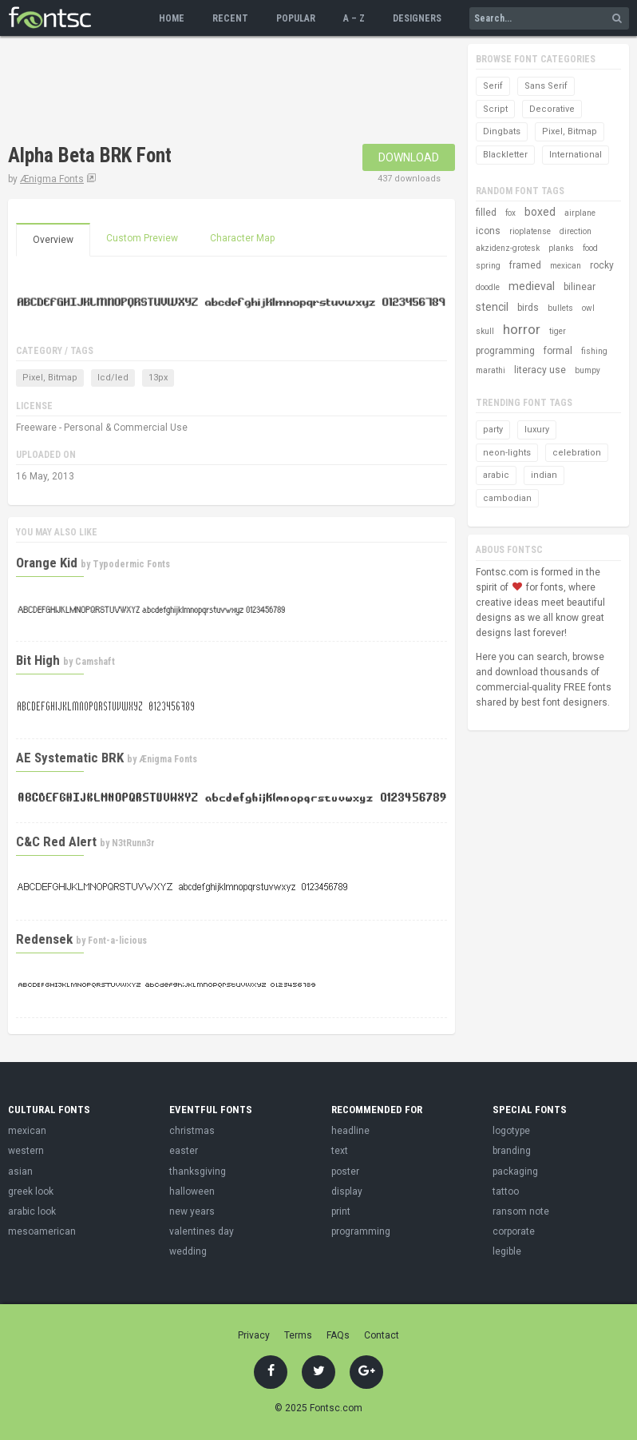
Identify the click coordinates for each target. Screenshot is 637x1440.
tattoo (506, 1191)
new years (192, 1211)
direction (576, 231)
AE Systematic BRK (70, 758)
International (575, 154)
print (340, 1211)
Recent (230, 18)
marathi (490, 370)
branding (512, 1150)
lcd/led (113, 377)
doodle (488, 287)
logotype (511, 1130)
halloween (192, 1191)
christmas (192, 1130)
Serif (493, 86)
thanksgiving (197, 1171)
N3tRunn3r (133, 843)
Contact (381, 1335)
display (346, 1191)
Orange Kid (46, 563)
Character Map (242, 238)
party (493, 429)
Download (408, 157)
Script (495, 109)
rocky (602, 265)
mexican (565, 265)
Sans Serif (546, 86)
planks (561, 248)
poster (345, 1171)
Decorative (552, 109)
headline (350, 1130)
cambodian (507, 498)
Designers (417, 18)
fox (510, 213)
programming (505, 350)
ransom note (521, 1211)
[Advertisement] (195, 92)
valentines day (201, 1231)
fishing (594, 351)
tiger (557, 331)
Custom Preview (142, 238)
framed (525, 265)
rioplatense (530, 231)
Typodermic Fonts (131, 564)
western (26, 1150)
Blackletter (505, 154)
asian (20, 1171)
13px (158, 377)
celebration (576, 453)
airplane (579, 213)
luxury (536, 429)
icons (488, 231)
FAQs (338, 1335)
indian (544, 475)
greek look (30, 1191)
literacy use (540, 370)
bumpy (587, 370)
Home (171, 18)
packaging (515, 1171)
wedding (188, 1251)
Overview (53, 239)
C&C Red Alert (56, 841)
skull (485, 331)
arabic (496, 475)
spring (488, 265)
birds (528, 307)
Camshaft (95, 661)
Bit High (38, 660)
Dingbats (501, 131)
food (590, 248)
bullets (560, 308)
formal (558, 350)
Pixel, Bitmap (49, 377)
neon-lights (507, 453)
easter (183, 1150)
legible (507, 1251)
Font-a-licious (117, 940)
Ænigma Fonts (52, 179)
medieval (531, 286)
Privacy (254, 1335)
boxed (540, 211)
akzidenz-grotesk (508, 248)
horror (521, 329)
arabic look (32, 1211)
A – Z (354, 18)
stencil (492, 306)
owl (588, 308)
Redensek (44, 939)
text (339, 1150)
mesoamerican (42, 1231)
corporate (514, 1231)
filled (486, 212)
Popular (295, 18)
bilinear (579, 286)
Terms (298, 1335)
